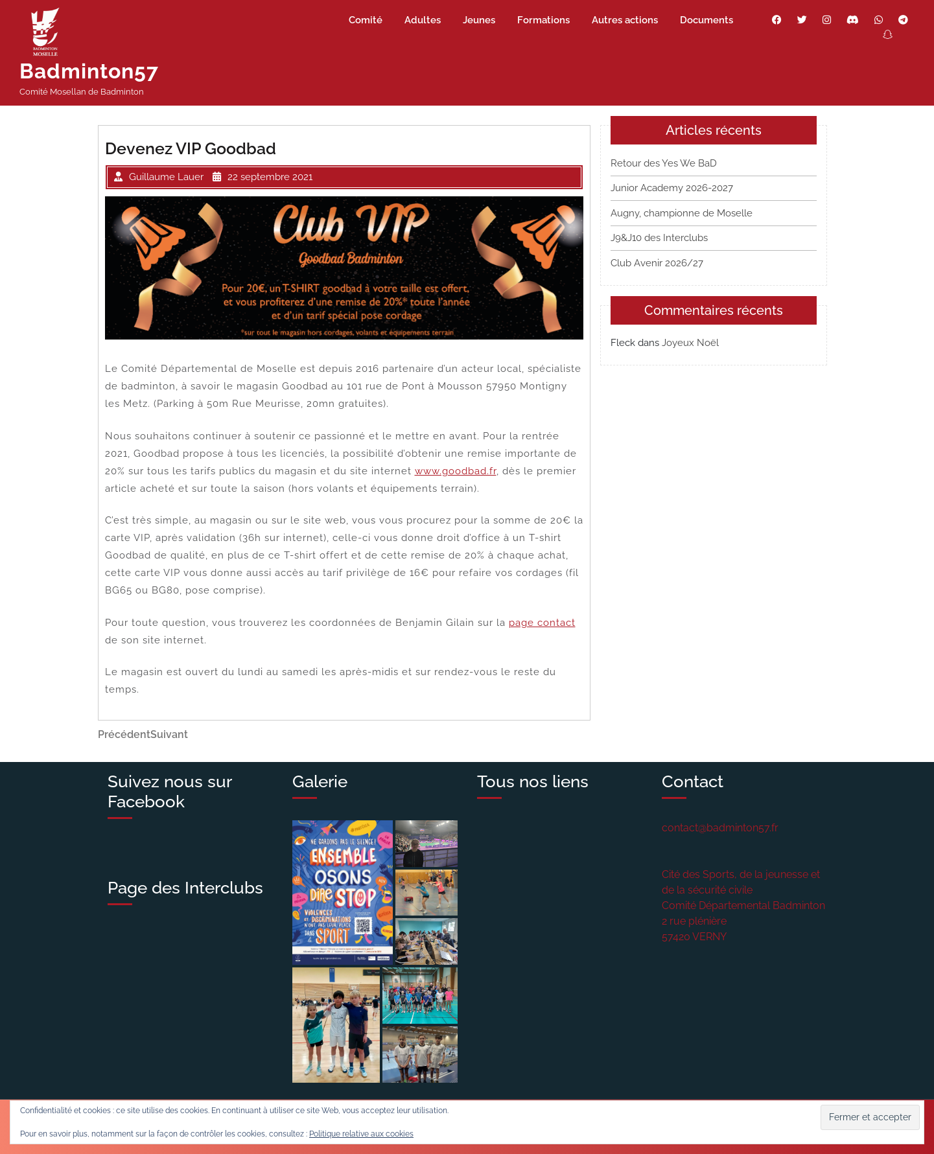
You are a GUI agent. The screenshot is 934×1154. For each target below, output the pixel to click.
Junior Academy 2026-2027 (672, 188)
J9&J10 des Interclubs (659, 238)
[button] (342, 892)
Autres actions (625, 20)
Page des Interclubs (185, 887)
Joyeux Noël (690, 343)
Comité (365, 20)
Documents (706, 20)
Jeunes (479, 20)
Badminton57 (89, 71)
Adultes (422, 20)
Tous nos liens (533, 781)
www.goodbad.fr (455, 471)
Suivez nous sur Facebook (169, 791)
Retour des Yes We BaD (664, 163)
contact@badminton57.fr (720, 828)
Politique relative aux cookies (361, 1133)
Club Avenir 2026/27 (657, 263)
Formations (543, 20)
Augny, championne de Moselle (682, 213)
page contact (542, 623)
